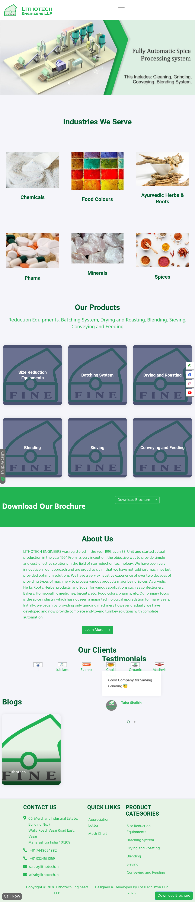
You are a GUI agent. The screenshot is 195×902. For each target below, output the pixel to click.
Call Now (12, 896)
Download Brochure (174, 896)
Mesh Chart (97, 834)
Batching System (140, 840)
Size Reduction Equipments (139, 829)
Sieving (132, 864)
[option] (38, 667)
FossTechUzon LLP (153, 887)
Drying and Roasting (143, 848)
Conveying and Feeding (146, 873)
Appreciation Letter (98, 823)
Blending (134, 856)
